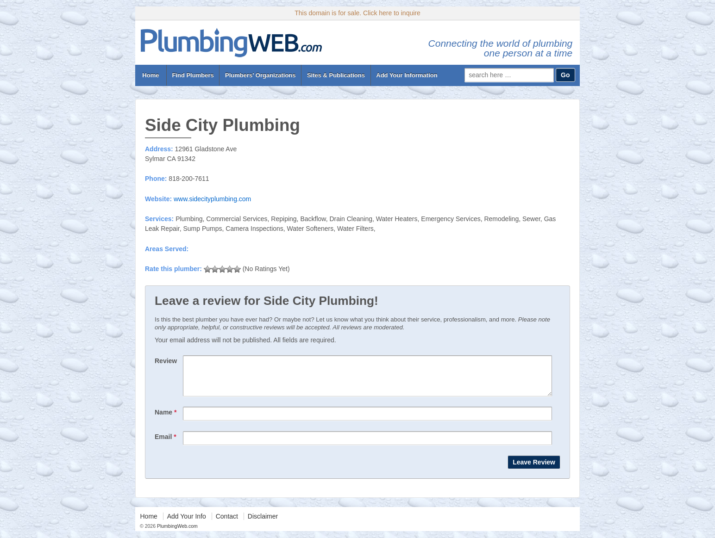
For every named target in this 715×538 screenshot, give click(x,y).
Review (166, 361)
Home (151, 75)
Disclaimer (263, 523)
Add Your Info (186, 523)
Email (165, 443)
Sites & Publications (336, 75)
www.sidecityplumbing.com (212, 199)
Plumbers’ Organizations (260, 75)
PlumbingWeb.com (177, 533)
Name (165, 419)
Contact (227, 523)
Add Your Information (406, 75)
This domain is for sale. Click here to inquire (357, 13)
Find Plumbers (192, 75)
